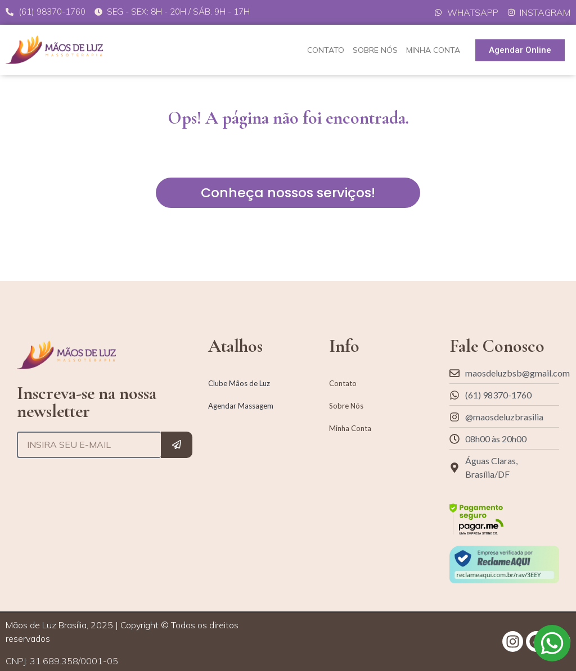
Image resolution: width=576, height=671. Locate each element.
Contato (325, 50)
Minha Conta (433, 50)
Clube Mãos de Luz (239, 383)
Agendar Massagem (240, 405)
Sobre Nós (375, 50)
